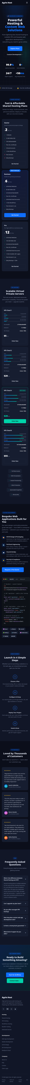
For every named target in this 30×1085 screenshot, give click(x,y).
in (11, 1009)
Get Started (15, 165)
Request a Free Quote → (13, 570)
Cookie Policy (20, 1080)
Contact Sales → (15, 981)
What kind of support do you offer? (15, 933)
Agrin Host (7, 2)
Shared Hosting (6, 1018)
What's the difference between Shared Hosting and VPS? (15, 879)
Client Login (5, 1068)
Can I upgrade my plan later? (15, 903)
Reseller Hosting (6, 1026)
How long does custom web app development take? (15, 918)
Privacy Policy (3, 1080)
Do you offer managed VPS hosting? (15, 910)
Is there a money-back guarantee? (15, 926)
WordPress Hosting (7, 1024)
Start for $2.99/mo (15, 975)
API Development (6, 1047)
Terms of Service (12, 1080)
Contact (4, 1065)
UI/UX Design (5, 1044)
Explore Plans (15, 48)
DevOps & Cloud (6, 1050)
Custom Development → (15, 54)
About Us (4, 1059)
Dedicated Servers (7, 1029)
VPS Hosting (5, 1021)
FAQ (3, 1062)
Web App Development (8, 1039)
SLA (27, 1079)
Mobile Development (7, 1042)
